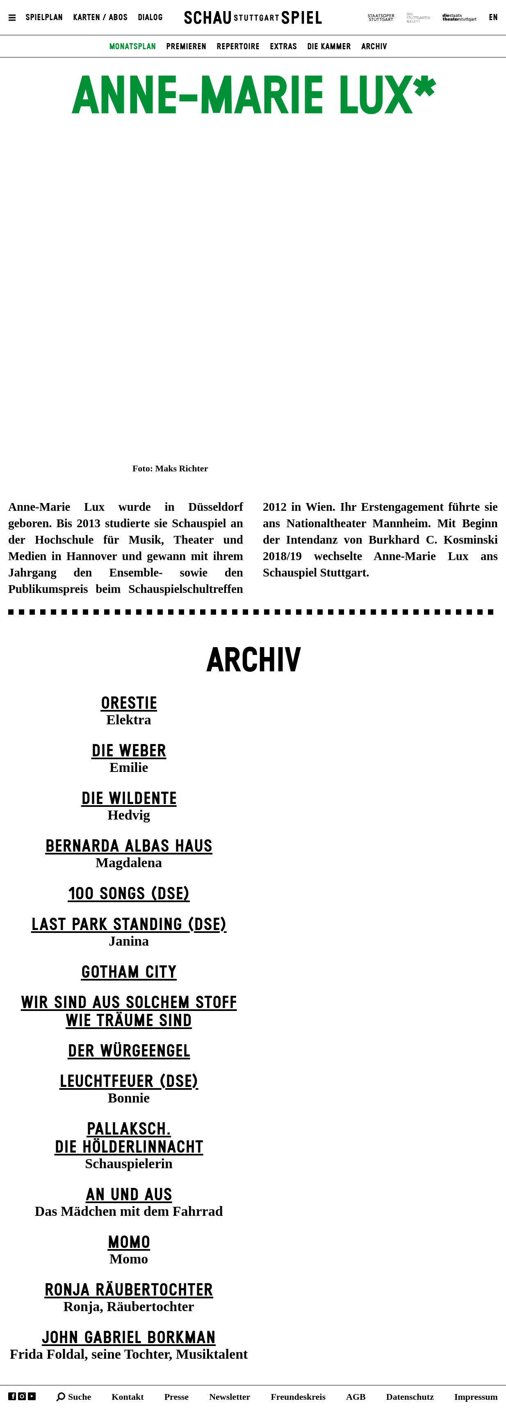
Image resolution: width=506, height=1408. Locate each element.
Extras (283, 46)
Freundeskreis (298, 1397)
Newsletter (229, 1397)
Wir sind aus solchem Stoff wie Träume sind (129, 1012)
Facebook (12, 1396)
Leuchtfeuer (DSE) (128, 1082)
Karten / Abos (100, 17)
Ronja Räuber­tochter (128, 1290)
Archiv (374, 46)
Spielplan (44, 17)
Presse (176, 1397)
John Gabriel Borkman (129, 1338)
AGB (356, 1397)
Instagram (22, 1396)
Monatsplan (132, 46)
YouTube (32, 1396)
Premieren (186, 46)
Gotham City (129, 972)
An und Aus (129, 1195)
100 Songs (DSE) (129, 894)
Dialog (150, 17)
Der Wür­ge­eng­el (129, 1051)
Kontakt (128, 1397)
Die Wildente (129, 799)
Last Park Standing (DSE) (129, 925)
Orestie (128, 703)
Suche (79, 1397)
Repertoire (238, 46)
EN (493, 17)
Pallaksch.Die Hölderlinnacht (129, 1138)
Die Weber (128, 751)
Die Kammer (329, 46)
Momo (128, 1243)
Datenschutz (410, 1397)
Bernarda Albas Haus (128, 846)
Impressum (476, 1397)
